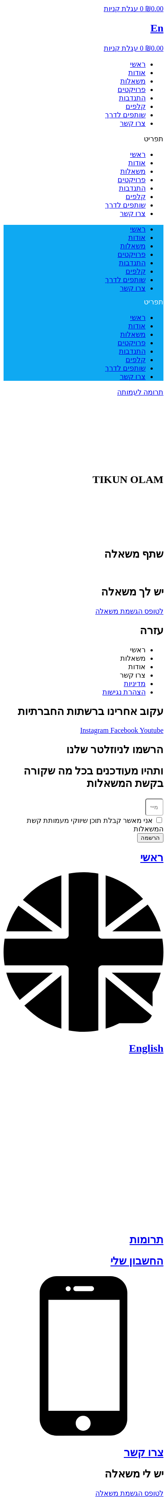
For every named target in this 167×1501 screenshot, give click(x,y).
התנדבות (132, 98)
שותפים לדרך (125, 115)
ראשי (138, 64)
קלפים (136, 106)
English (146, 1048)
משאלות (133, 81)
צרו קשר (133, 123)
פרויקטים (132, 89)
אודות (137, 72)
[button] (83, 139)
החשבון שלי (136, 1261)
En (157, 28)
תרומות (146, 1240)
